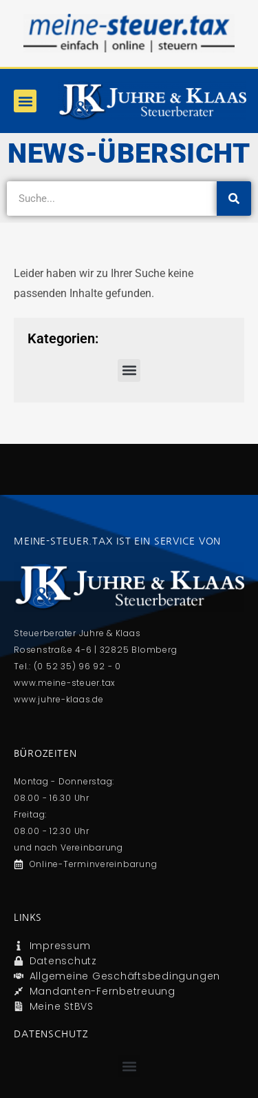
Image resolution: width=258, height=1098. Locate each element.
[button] (25, 101)
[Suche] (234, 198)
